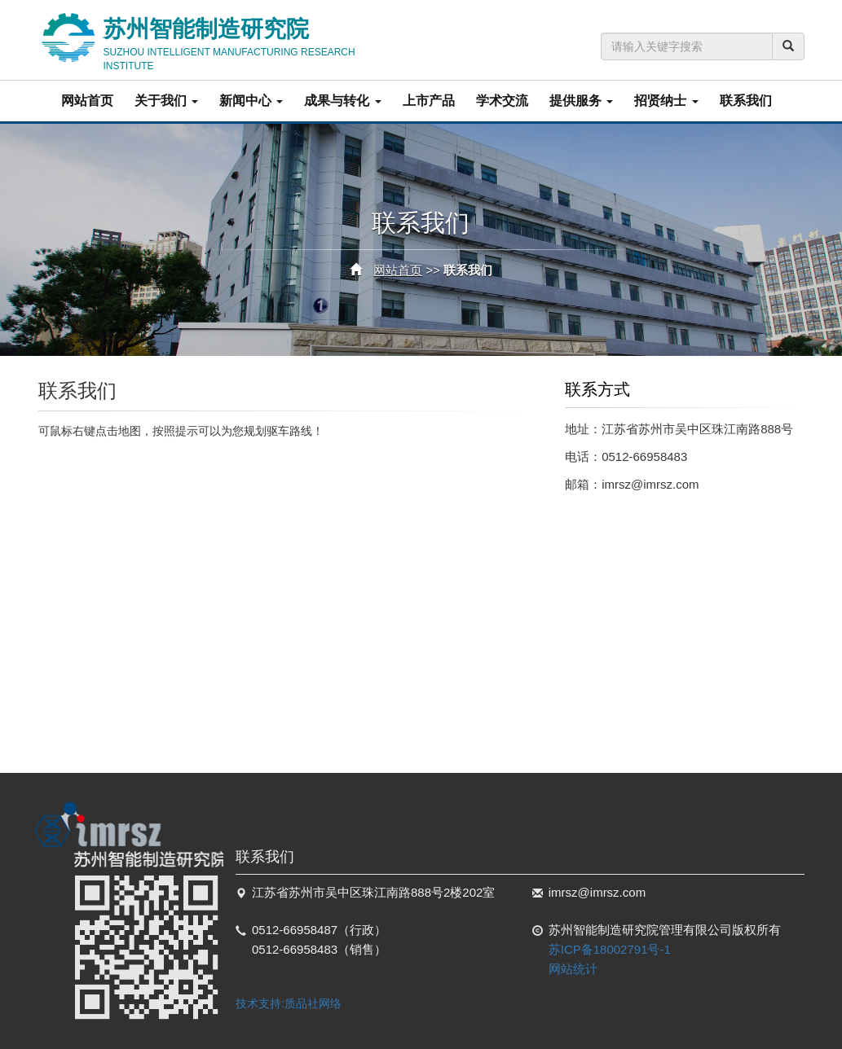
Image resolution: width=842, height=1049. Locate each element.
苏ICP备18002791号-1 (610, 949)
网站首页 (87, 101)
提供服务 (581, 101)
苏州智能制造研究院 (254, 39)
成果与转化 (342, 101)
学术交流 (502, 101)
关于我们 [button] (166, 101)
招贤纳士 (666, 101)
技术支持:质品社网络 (289, 1003)
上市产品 (429, 101)
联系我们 (746, 101)
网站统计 (573, 969)
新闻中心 (251, 101)
